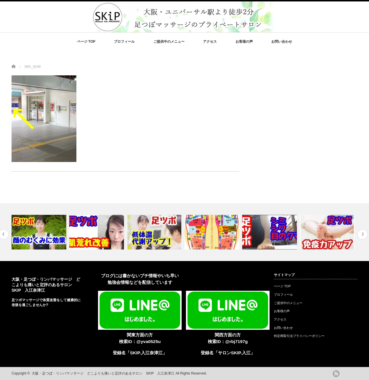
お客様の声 (244, 42)
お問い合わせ (281, 42)
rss (336, 373)
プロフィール (124, 42)
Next (362, 234)
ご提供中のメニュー (168, 42)
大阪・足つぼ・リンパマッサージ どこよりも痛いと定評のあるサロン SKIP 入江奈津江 (46, 285)
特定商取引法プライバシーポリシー (299, 336)
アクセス (210, 42)
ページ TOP (86, 42)
